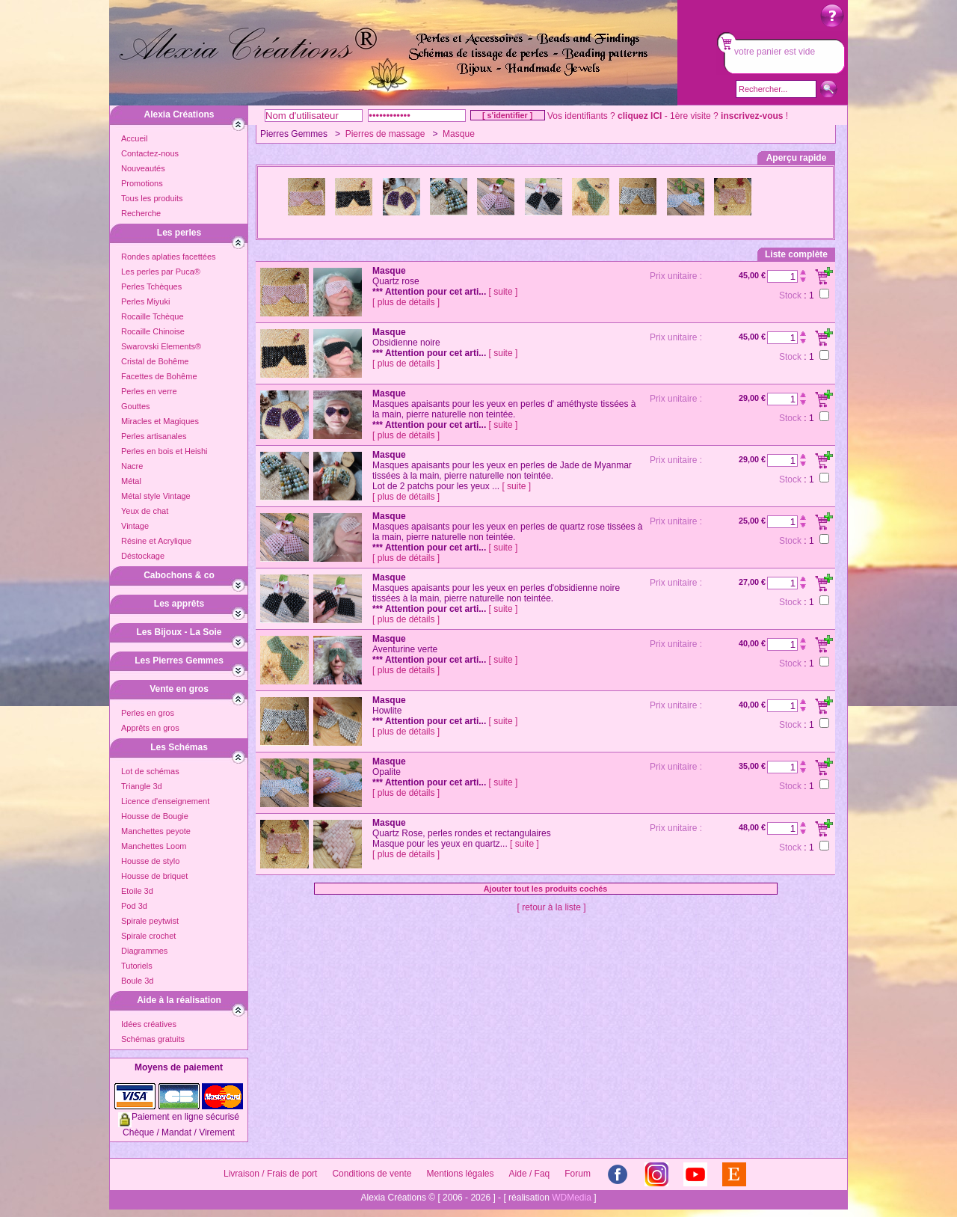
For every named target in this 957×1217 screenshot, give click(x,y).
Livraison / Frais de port (270, 1173)
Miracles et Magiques (160, 421)
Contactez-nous (150, 153)
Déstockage (142, 555)
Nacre (132, 466)
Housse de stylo (150, 860)
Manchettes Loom (153, 846)
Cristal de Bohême (155, 361)
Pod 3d (134, 905)
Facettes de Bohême (159, 376)
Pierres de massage (385, 134)
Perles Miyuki (145, 301)
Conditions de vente (371, 1173)
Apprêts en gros (150, 727)
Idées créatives (148, 1024)
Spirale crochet (148, 935)
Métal (131, 480)
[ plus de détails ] (406, 302)
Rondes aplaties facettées (168, 256)
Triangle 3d (141, 786)
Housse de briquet (154, 875)
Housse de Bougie (154, 816)
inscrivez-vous (752, 116)
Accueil (134, 138)
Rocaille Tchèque (152, 316)
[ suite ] (503, 291)
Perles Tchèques (151, 286)
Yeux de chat (144, 510)
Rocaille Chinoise (153, 331)
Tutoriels (137, 965)
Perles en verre (149, 391)
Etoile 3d (137, 890)
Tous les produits (152, 198)
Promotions (142, 183)
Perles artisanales (153, 436)
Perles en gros (147, 712)
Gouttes (135, 406)
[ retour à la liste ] (551, 907)
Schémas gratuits (153, 1038)
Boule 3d (137, 980)
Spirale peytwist (150, 920)
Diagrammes (144, 950)
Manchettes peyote (156, 831)
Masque (459, 134)
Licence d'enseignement (165, 801)
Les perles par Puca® (160, 271)
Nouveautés (143, 168)
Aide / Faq (529, 1173)
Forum (577, 1173)
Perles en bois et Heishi (164, 451)
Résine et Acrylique (156, 540)
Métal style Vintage (156, 495)
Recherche (141, 213)
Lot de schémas (150, 771)
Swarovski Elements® (161, 346)
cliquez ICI (640, 116)
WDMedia (571, 1197)
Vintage (135, 525)
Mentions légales (459, 1173)
